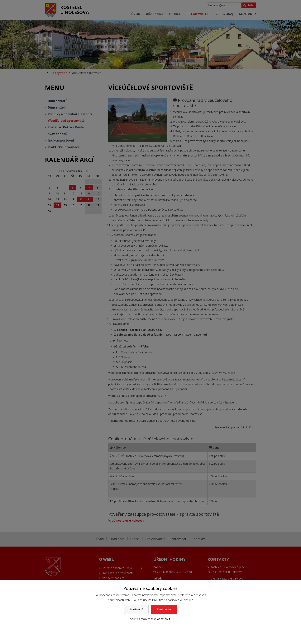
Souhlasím (164, 609)
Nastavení (136, 609)
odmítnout (163, 619)
